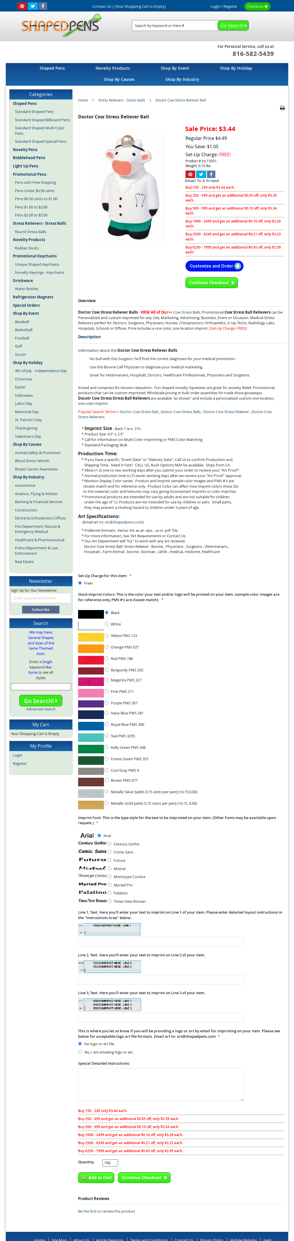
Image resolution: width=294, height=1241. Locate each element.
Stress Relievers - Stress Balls (121, 100)
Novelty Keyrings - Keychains (39, 272)
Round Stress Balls (30, 231)
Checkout (257, 6)
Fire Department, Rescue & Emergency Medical (37, 529)
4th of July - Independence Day (41, 370)
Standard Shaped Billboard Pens (42, 119)
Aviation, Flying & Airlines (36, 493)
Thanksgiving (26, 428)
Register (230, 6)
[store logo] (59, 26)
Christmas (23, 379)
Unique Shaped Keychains (37, 264)
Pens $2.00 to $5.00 (31, 215)
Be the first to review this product (106, 1211)
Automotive (25, 485)
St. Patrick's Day (28, 419)
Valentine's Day (28, 436)
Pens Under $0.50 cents (35, 190)
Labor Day (23, 403)
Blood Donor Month (32, 460)
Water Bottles (26, 288)
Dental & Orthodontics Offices (40, 518)
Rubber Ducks (27, 248)
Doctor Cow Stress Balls (181, 411)
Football (22, 338)
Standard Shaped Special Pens (40, 141)
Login (215, 6)
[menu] (147, 74)
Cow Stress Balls (186, 312)
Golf (18, 346)
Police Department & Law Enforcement (36, 550)
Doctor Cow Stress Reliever (226, 411)
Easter (20, 387)
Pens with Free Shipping (35, 182)
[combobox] (190, 25)
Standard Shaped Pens (34, 111)
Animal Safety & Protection (38, 452)
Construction (26, 510)
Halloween (24, 395)
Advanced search (40, 709)
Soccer (20, 354)
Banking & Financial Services (39, 501)
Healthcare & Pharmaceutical (39, 539)
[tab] (181, 337)
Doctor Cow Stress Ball (139, 411)
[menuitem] (52, 68)
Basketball (23, 329)
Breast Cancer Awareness (36, 469)
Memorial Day (27, 411)
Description (89, 336)
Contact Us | (103, 6)
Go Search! (41, 701)
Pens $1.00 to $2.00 (31, 207)
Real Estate (24, 561)
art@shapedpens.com (123, 522)
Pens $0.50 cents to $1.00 (36, 198)
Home (83, 100)
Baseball (22, 321)
